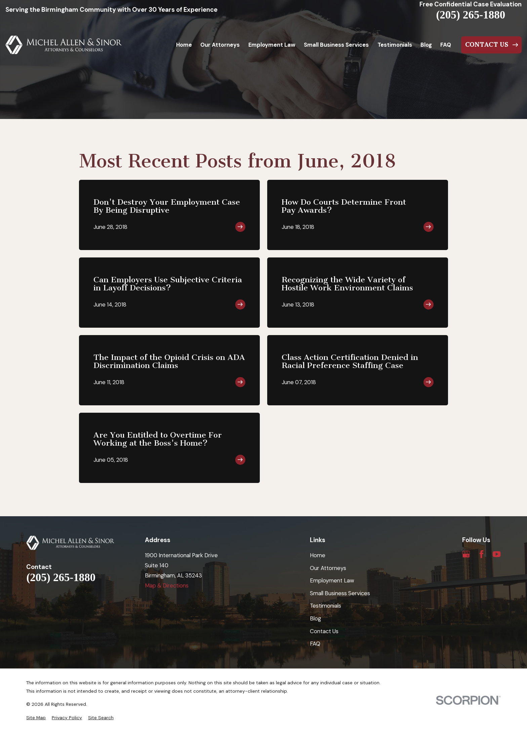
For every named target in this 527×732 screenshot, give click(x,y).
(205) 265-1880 (470, 15)
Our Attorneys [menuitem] (220, 44)
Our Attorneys (328, 568)
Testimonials (325, 605)
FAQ (315, 643)
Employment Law (332, 580)
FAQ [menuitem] (445, 44)
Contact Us (324, 631)
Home (317, 555)
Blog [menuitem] (426, 44)
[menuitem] (36, 718)
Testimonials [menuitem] (394, 44)
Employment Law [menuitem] (271, 44)
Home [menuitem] (184, 44)
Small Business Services (340, 593)
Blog (315, 618)
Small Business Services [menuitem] (336, 44)
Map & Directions (167, 585)
